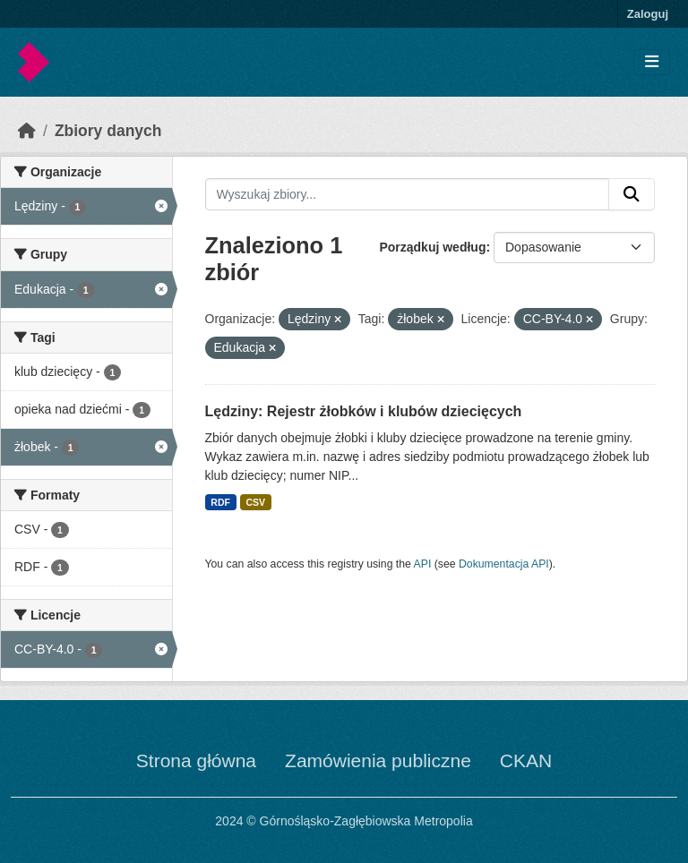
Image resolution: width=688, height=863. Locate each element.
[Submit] (631, 194)
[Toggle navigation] (651, 62)
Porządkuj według (432, 247)
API (423, 564)
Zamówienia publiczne (378, 760)
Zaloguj (647, 14)
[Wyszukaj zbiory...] (407, 194)
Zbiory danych (108, 131)
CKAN (526, 760)
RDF (220, 502)
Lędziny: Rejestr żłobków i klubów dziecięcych (363, 411)
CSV (255, 502)
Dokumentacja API (504, 564)
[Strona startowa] (27, 131)
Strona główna (196, 760)
